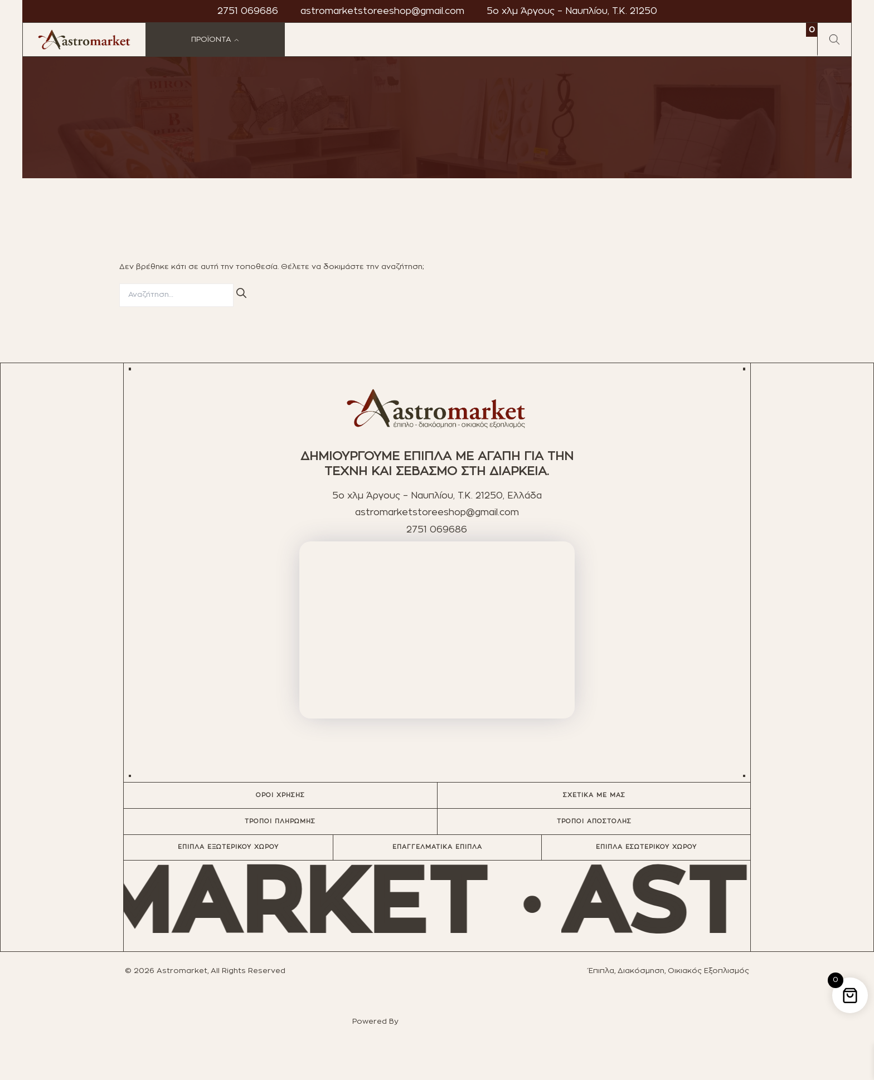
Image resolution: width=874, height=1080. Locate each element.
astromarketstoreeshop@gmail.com (382, 11)
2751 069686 (247, 11)
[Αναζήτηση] (241, 293)
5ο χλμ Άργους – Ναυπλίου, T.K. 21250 (572, 11)
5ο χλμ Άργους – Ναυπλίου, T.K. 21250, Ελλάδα (437, 495)
